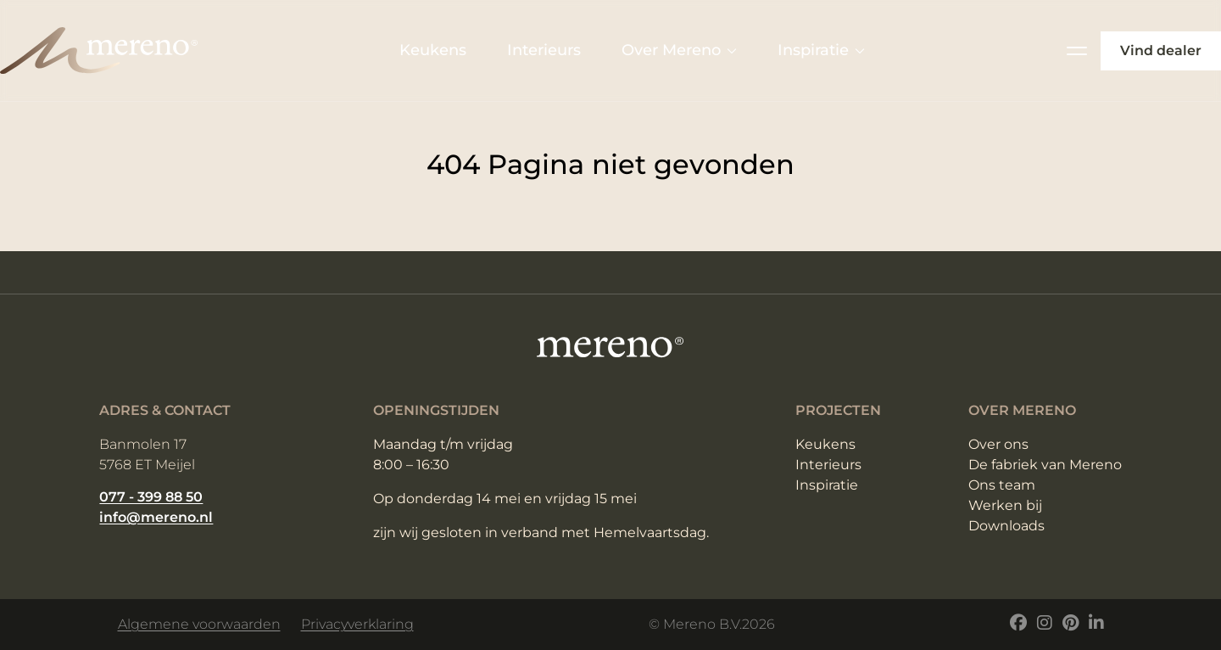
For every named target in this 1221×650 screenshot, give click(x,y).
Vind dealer (1160, 50)
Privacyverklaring (357, 624)
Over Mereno (679, 50)
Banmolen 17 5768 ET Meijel (147, 454)
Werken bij (1005, 505)
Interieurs (544, 50)
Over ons (998, 444)
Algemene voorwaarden (199, 624)
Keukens (432, 50)
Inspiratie (821, 50)
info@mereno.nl (156, 517)
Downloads (1006, 526)
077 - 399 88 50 (151, 497)
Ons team (1001, 485)
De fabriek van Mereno (1045, 465)
